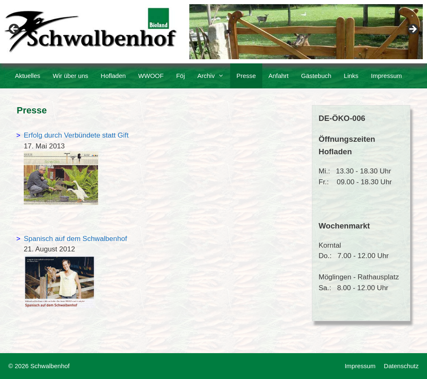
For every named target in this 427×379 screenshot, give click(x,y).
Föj (180, 75)
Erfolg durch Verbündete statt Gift (76, 135)
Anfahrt (279, 75)
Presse (246, 75)
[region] (213, 31)
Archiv (213, 75)
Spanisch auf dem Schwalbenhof (75, 239)
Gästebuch (316, 75)
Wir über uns (70, 75)
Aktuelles (27, 75)
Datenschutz (401, 365)
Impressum (386, 75)
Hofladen (113, 75)
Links (351, 75)
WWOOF (151, 75)
